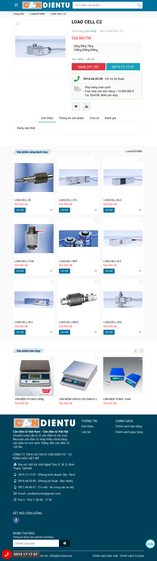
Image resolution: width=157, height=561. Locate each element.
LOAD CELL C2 (58, 13)
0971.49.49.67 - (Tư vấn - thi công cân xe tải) (46, 487)
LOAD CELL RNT (69, 260)
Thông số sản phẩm (71, 118)
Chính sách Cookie (132, 556)
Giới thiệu (47, 118)
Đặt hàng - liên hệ (83, 59)
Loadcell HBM (37, 13)
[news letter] (64, 543)
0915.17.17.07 (123, 67)
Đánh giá (110, 118)
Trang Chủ (18, 13)
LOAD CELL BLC (113, 199)
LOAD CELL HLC (24, 321)
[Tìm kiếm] (139, 5)
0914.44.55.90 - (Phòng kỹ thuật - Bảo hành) (45, 481)
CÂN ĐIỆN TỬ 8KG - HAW (118, 399)
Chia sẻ (94, 118)
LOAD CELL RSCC (69, 321)
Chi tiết (20, 209)
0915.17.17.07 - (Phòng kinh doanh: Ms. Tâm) (46, 474)
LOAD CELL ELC (113, 260)
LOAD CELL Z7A (68, 199)
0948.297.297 (88, 67)
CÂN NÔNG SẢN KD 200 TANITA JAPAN (78, 399)
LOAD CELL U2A (113, 321)
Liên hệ (85, 432)
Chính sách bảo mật (105, 556)
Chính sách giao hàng (129, 432)
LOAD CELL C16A (24, 260)
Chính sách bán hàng (129, 426)
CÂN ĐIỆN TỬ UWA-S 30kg (31, 399)
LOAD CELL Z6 (23, 199)
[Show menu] (16, 5)
